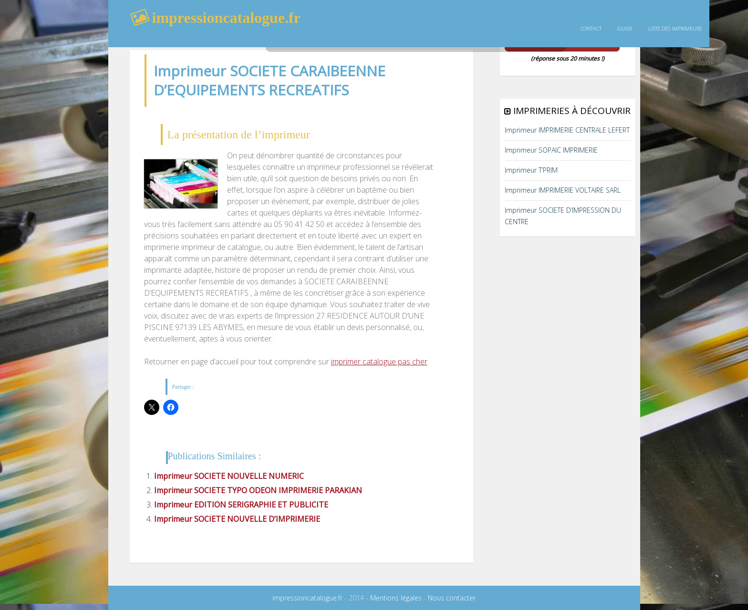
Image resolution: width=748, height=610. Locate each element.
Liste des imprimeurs (675, 28)
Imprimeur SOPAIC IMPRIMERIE (551, 150)
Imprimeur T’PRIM (531, 170)
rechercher (385, 36)
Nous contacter (452, 597)
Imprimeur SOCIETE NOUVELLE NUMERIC (229, 476)
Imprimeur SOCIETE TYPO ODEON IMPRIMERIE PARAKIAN (258, 490)
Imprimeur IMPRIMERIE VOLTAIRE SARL (563, 190)
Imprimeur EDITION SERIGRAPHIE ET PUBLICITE (241, 504)
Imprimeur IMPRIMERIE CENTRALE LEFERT (567, 129)
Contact (591, 28)
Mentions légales (396, 597)
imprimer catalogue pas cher (379, 361)
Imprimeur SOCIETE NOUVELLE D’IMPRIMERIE (237, 519)
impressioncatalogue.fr (307, 597)
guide (625, 28)
